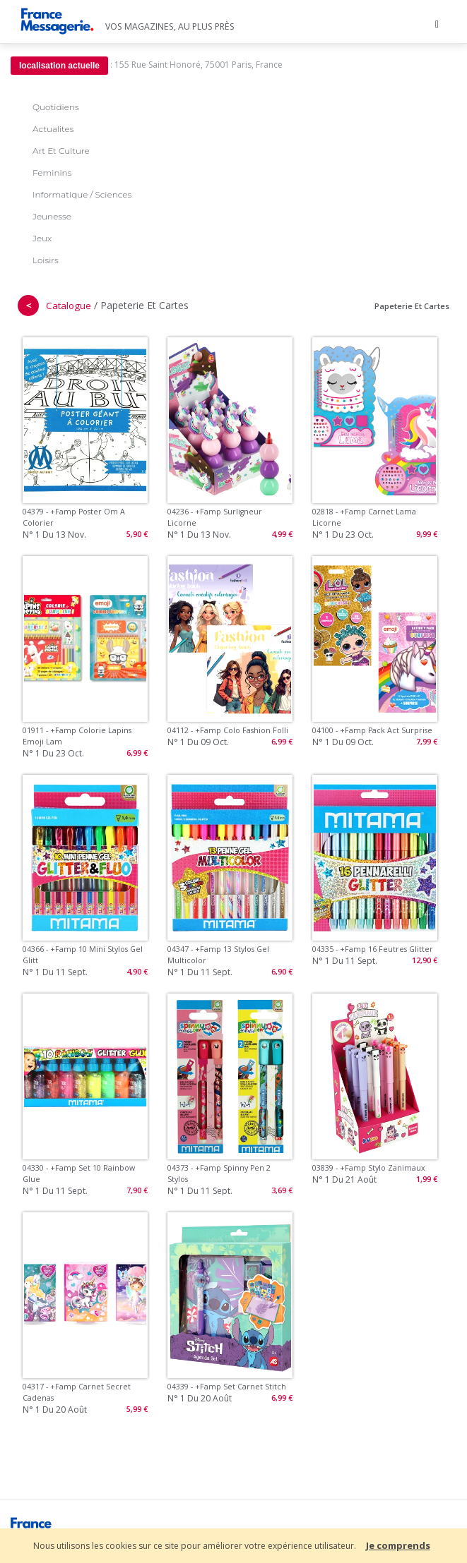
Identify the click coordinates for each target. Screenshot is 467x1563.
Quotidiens (55, 107)
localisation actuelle (59, 66)
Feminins (51, 172)
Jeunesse (51, 216)
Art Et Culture (61, 150)
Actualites (52, 128)
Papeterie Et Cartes (411, 306)
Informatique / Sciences (81, 194)
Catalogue (68, 305)
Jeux (42, 238)
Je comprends (398, 1545)
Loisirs (45, 260)
